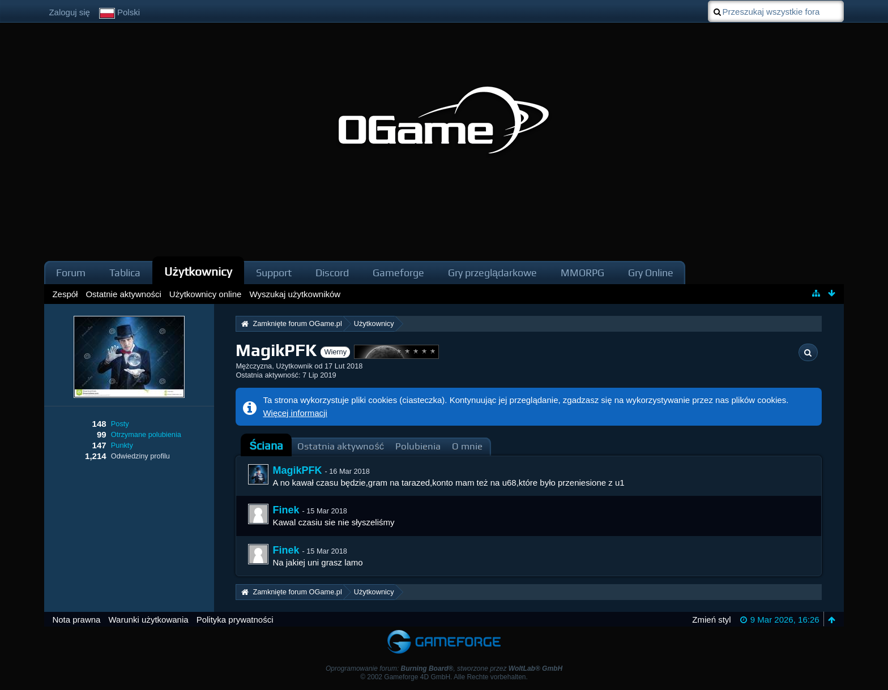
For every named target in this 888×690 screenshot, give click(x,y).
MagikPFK (297, 470)
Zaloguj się (69, 12)
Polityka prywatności (235, 619)
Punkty (122, 445)
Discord (332, 272)
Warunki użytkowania (148, 619)
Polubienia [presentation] (418, 446)
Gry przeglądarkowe (492, 272)
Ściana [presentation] (266, 445)
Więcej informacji (295, 413)
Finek (285, 510)
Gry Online (650, 272)
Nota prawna (76, 619)
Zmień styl (711, 619)
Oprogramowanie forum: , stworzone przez (444, 668)
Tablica (124, 272)
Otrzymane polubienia (146, 434)
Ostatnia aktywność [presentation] (340, 446)
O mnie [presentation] (467, 446)
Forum (71, 272)
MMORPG (582, 272)
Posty (120, 423)
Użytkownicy (198, 271)
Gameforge (398, 272)
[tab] (266, 446)
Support (274, 272)
